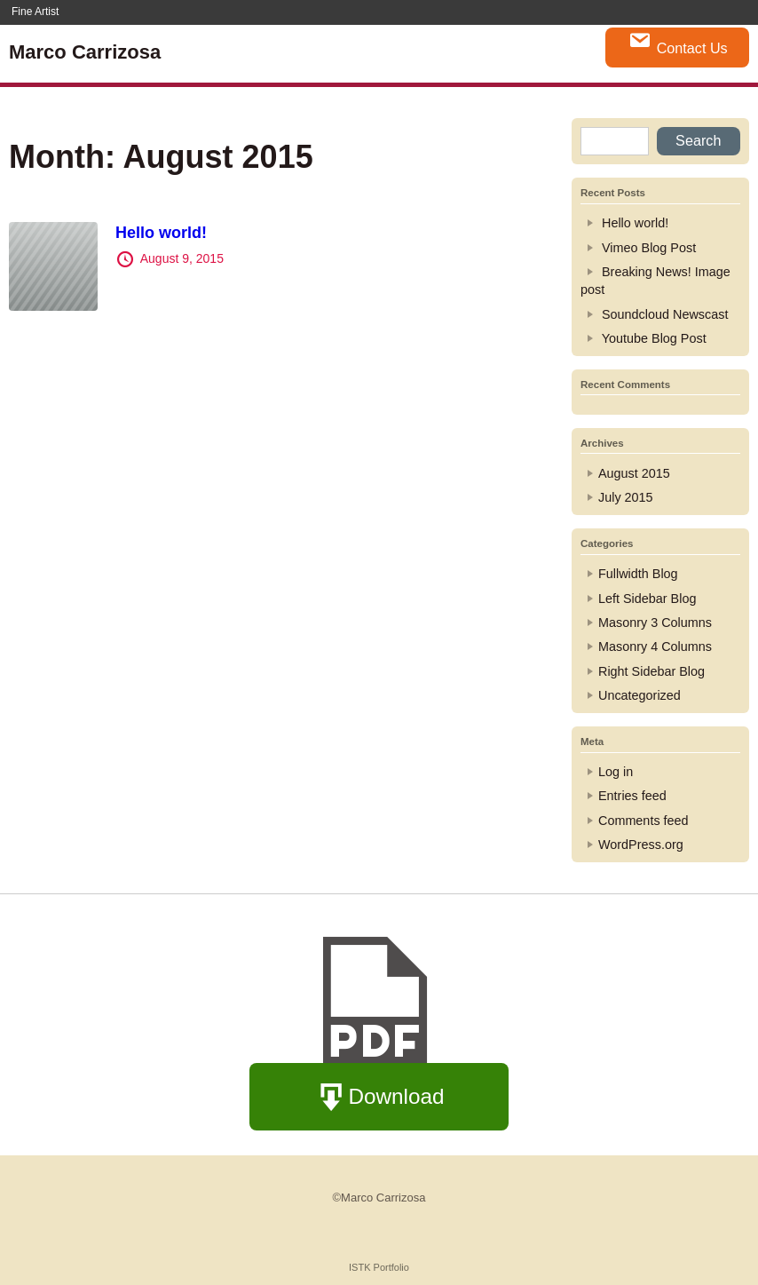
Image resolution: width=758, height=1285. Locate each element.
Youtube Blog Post (654, 338)
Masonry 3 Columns (655, 622)
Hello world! (161, 233)
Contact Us (678, 42)
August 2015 (634, 473)
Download (379, 1098)
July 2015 (625, 497)
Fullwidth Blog (638, 574)
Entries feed (632, 796)
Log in (615, 772)
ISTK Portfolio (379, 1267)
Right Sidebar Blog (651, 671)
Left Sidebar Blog (647, 598)
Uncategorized (639, 695)
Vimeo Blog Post (649, 248)
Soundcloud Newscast (665, 314)
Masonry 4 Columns (655, 646)
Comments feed (643, 820)
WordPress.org (640, 844)
